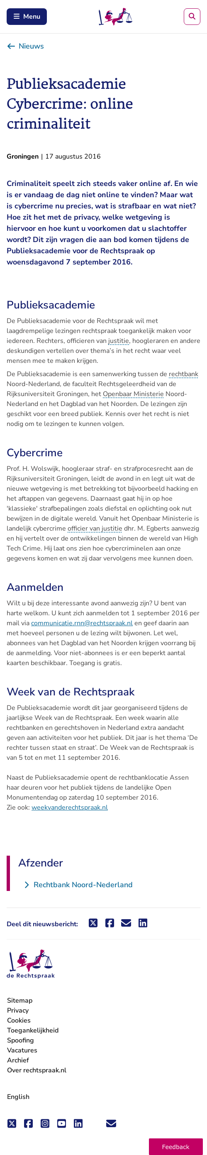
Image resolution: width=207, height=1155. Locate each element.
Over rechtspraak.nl (36, 1070)
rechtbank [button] (183, 374)
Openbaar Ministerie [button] (133, 394)
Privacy (18, 1010)
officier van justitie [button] (95, 528)
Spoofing (20, 1040)
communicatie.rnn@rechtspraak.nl (82, 623)
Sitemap (19, 1000)
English (18, 1096)
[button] (176, 1146)
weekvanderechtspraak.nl (70, 807)
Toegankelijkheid (32, 1030)
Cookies (19, 1020)
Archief (18, 1060)
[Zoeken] (192, 16)
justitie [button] (118, 340)
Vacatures (22, 1050)
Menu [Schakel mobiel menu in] (26, 16)
